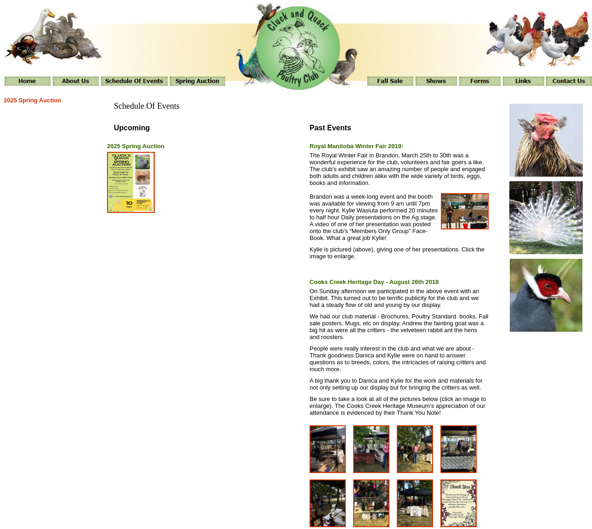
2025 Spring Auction (32, 100)
